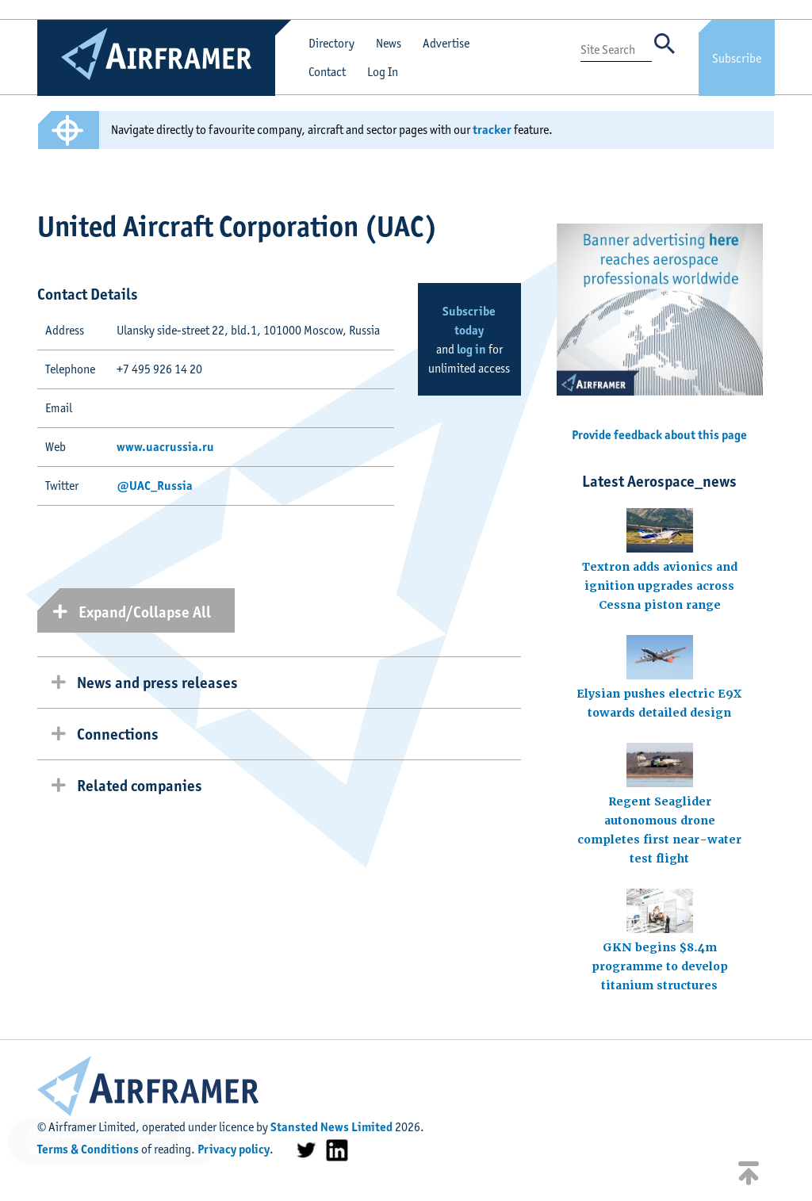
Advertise (446, 43)
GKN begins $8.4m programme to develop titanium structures (660, 966)
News (388, 43)
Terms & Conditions (88, 1149)
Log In (382, 71)
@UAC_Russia (155, 485)
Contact (327, 71)
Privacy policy (233, 1149)
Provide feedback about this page (659, 434)
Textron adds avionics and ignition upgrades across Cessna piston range (659, 586)
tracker (492, 129)
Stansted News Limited (331, 1126)
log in (471, 349)
